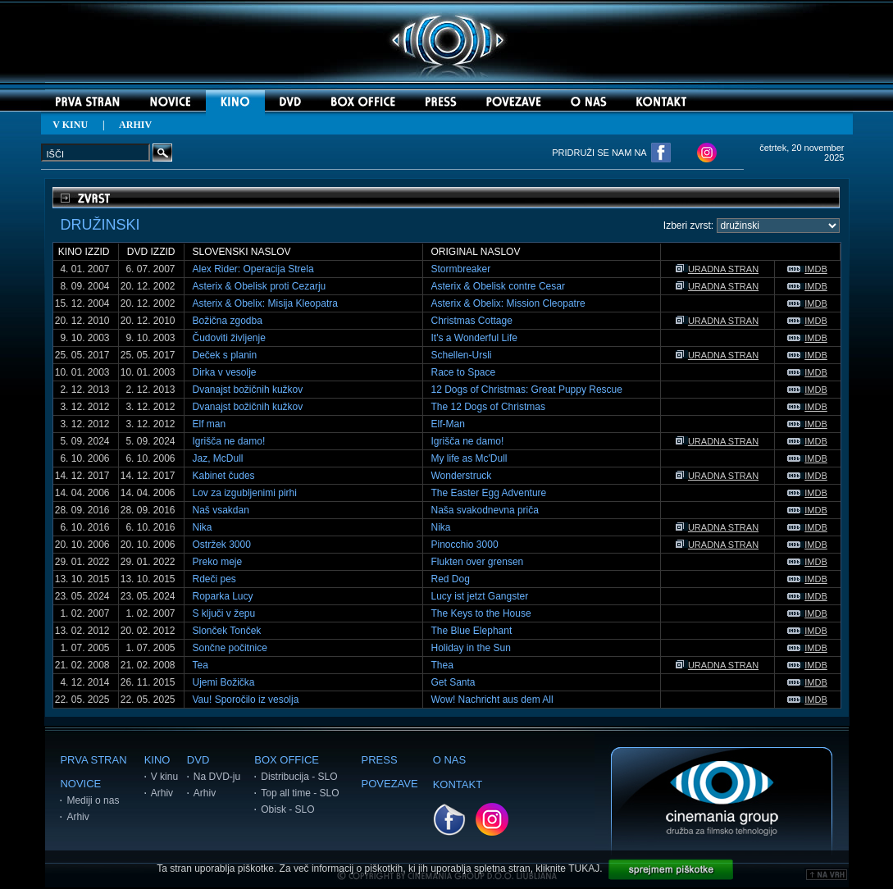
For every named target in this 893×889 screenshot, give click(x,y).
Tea (200, 665)
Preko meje (218, 562)
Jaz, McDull (218, 458)
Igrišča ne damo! (229, 441)
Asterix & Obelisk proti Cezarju (259, 286)
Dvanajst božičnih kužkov (248, 389)
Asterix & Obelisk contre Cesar (498, 286)
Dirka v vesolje (225, 372)
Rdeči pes (214, 579)
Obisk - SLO (287, 809)
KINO (157, 760)
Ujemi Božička (224, 682)
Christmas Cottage (472, 320)
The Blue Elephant (472, 630)
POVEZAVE (390, 783)
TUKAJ (583, 868)
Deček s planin (225, 355)
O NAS (449, 760)
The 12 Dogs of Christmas (488, 407)
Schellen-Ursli (461, 355)
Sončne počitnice (230, 648)
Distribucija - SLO (299, 776)
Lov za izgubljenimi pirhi (245, 493)
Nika (202, 527)
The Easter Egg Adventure (489, 493)
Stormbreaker (461, 269)
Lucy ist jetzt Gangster (480, 596)
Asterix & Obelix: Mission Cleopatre (508, 303)
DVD (198, 760)
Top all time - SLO (300, 793)
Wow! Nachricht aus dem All (492, 699)
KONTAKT (457, 784)
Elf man (209, 424)
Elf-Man (448, 424)
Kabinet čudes (224, 475)
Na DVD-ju (217, 776)
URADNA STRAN (717, 269)
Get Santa (453, 682)
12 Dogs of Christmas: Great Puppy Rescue (526, 389)
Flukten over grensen (477, 562)
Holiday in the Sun (471, 648)
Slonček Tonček (227, 630)
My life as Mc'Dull (469, 458)
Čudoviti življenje (229, 338)
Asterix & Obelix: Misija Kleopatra (265, 303)
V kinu (164, 776)
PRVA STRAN (93, 760)
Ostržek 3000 (222, 544)
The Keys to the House (481, 613)
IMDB (807, 269)
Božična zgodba (227, 320)
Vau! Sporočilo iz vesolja (246, 699)
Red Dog (450, 579)
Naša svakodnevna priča (485, 510)
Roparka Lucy (223, 596)
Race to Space (463, 372)
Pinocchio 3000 (465, 544)
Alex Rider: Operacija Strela (253, 269)
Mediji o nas (92, 800)
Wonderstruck (461, 475)
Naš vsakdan (221, 510)
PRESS (380, 760)
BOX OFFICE (286, 760)
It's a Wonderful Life (474, 338)
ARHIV (135, 124)
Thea (442, 665)
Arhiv (77, 817)
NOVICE (80, 783)
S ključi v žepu (224, 613)
